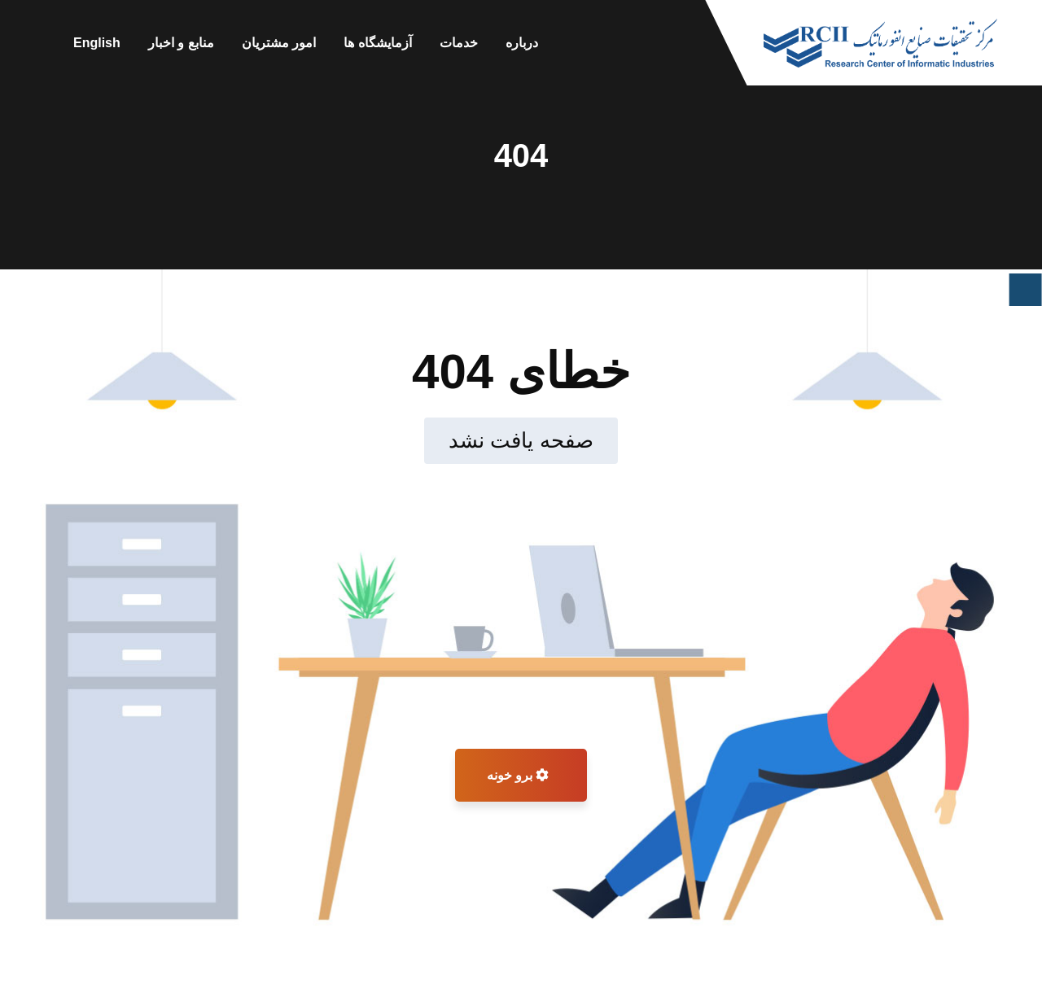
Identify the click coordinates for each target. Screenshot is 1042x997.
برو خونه (518, 775)
